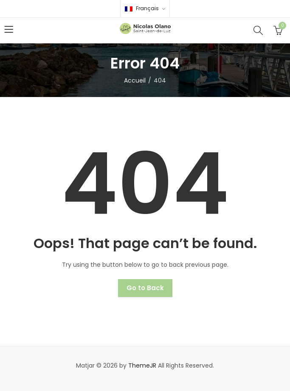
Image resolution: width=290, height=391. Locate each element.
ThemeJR (142, 365)
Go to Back (145, 287)
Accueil (135, 80)
